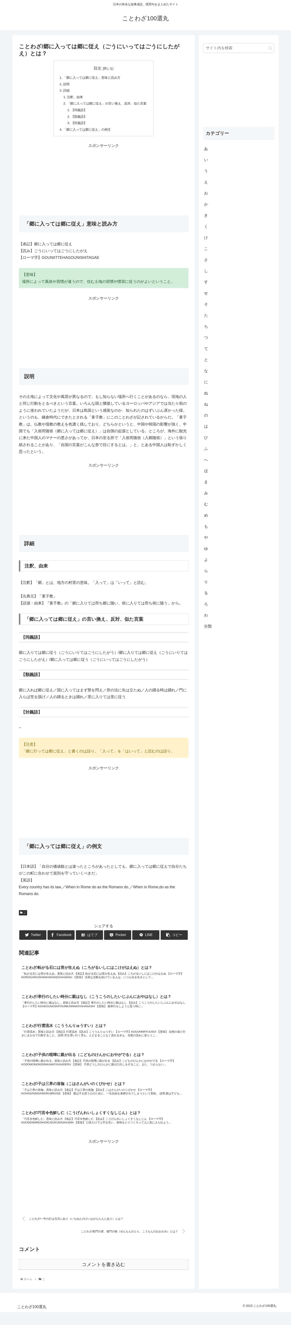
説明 (63, 84)
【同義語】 (77, 112)
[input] (238, 48)
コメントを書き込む (103, 1277)
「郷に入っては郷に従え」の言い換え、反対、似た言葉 (107, 105)
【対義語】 (77, 126)
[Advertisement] (103, 182)
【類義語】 (77, 119)
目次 (97, 68)
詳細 (63, 91)
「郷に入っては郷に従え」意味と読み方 (90, 78)
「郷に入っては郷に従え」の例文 (85, 133)
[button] (270, 48)
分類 (208, 626)
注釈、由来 (73, 98)
